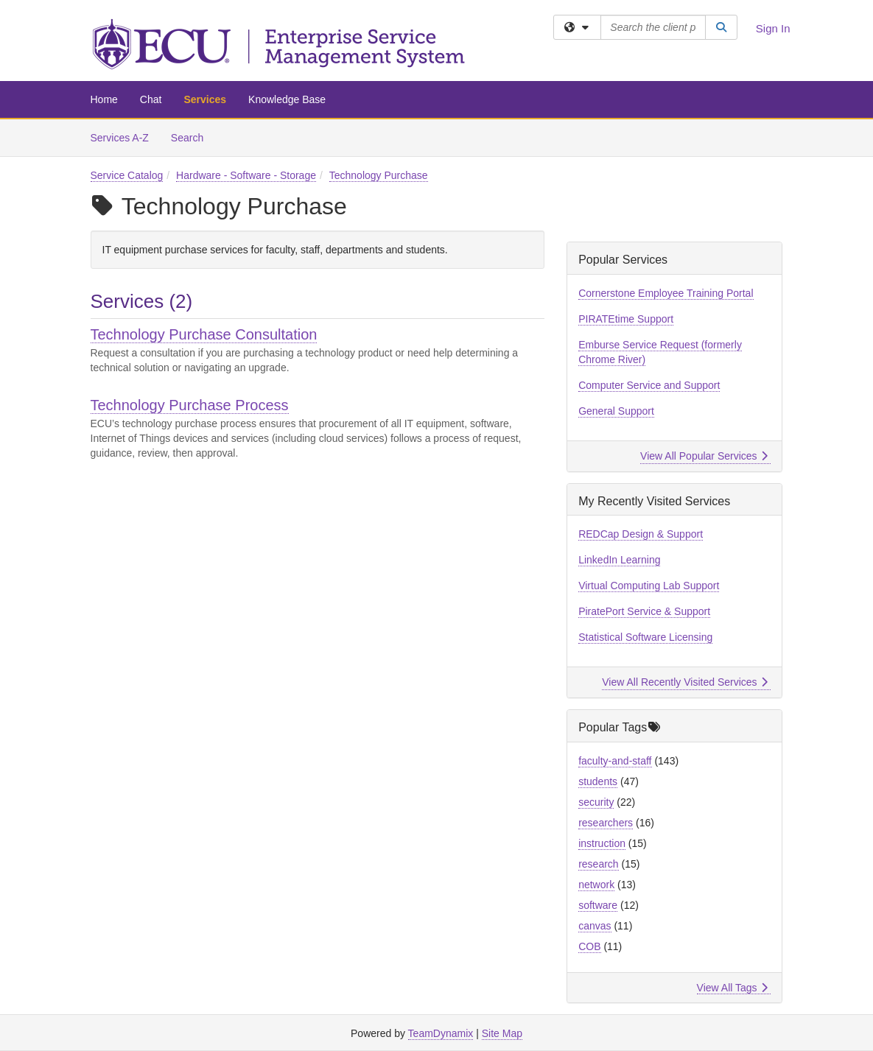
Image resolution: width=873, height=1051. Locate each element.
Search (192, 137)
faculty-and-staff (614, 761)
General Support (616, 411)
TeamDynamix (441, 1033)
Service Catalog (127, 175)
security (596, 802)
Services (204, 99)
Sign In (773, 28)
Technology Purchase (378, 175)
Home (104, 99)
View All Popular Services (704, 456)
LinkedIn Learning (619, 560)
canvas (594, 926)
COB (589, 946)
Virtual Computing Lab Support (648, 585)
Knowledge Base (287, 99)
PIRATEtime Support (625, 319)
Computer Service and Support (649, 385)
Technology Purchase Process (190, 405)
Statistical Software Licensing (645, 637)
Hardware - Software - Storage (246, 175)
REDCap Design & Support (640, 534)
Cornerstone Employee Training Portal (665, 293)
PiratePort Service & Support (644, 611)
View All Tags (732, 988)
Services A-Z (120, 138)
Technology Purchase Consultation (204, 334)
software (597, 905)
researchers (605, 823)
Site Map (502, 1033)
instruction (601, 843)
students (597, 781)
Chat (151, 99)
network (596, 884)
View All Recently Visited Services (685, 682)
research (598, 864)
